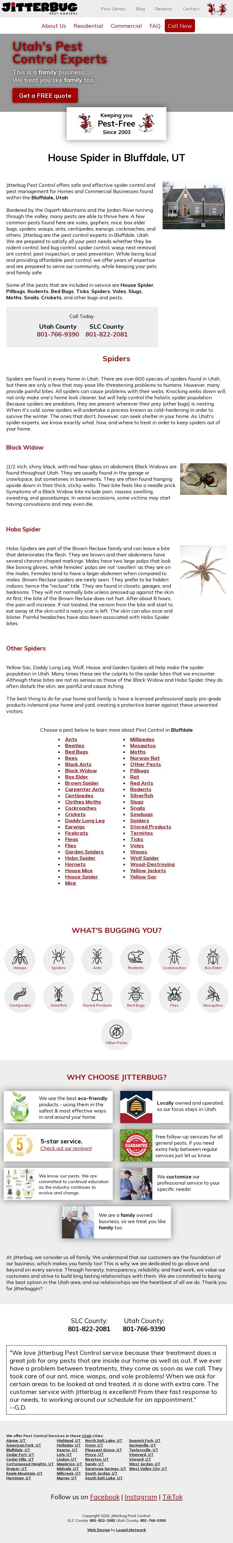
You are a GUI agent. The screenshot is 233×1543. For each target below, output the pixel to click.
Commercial (126, 25)
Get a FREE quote (45, 95)
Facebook (105, 1497)
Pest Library (113, 8)
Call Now (180, 25)
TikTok (172, 1497)
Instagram (141, 1497)
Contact (191, 8)
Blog (140, 8)
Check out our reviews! (66, 1148)
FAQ (155, 25)
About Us (53, 25)
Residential (88, 25)
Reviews (163, 8)
